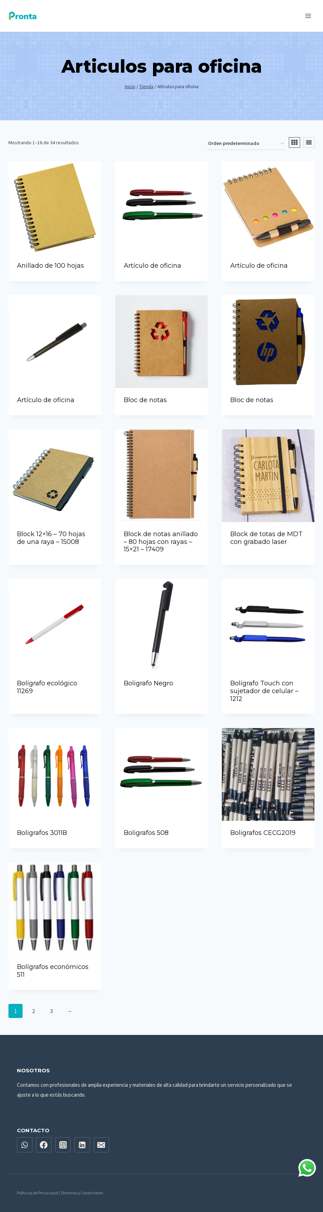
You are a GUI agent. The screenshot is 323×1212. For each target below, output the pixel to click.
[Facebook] (43, 1145)
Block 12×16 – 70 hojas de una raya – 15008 (51, 538)
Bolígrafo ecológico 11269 (47, 687)
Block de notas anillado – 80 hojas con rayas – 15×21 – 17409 (161, 541)
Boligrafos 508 (146, 833)
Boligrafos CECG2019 (262, 833)
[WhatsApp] (24, 1145)
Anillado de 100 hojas (50, 265)
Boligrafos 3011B (42, 833)
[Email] (101, 1145)
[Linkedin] (82, 1145)
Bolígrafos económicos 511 (53, 970)
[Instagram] (63, 1145)
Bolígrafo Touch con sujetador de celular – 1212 (264, 690)
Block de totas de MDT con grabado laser (266, 538)
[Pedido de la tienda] (246, 144)
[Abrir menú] (308, 15)
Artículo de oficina (152, 265)
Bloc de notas (145, 400)
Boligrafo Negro (148, 683)
